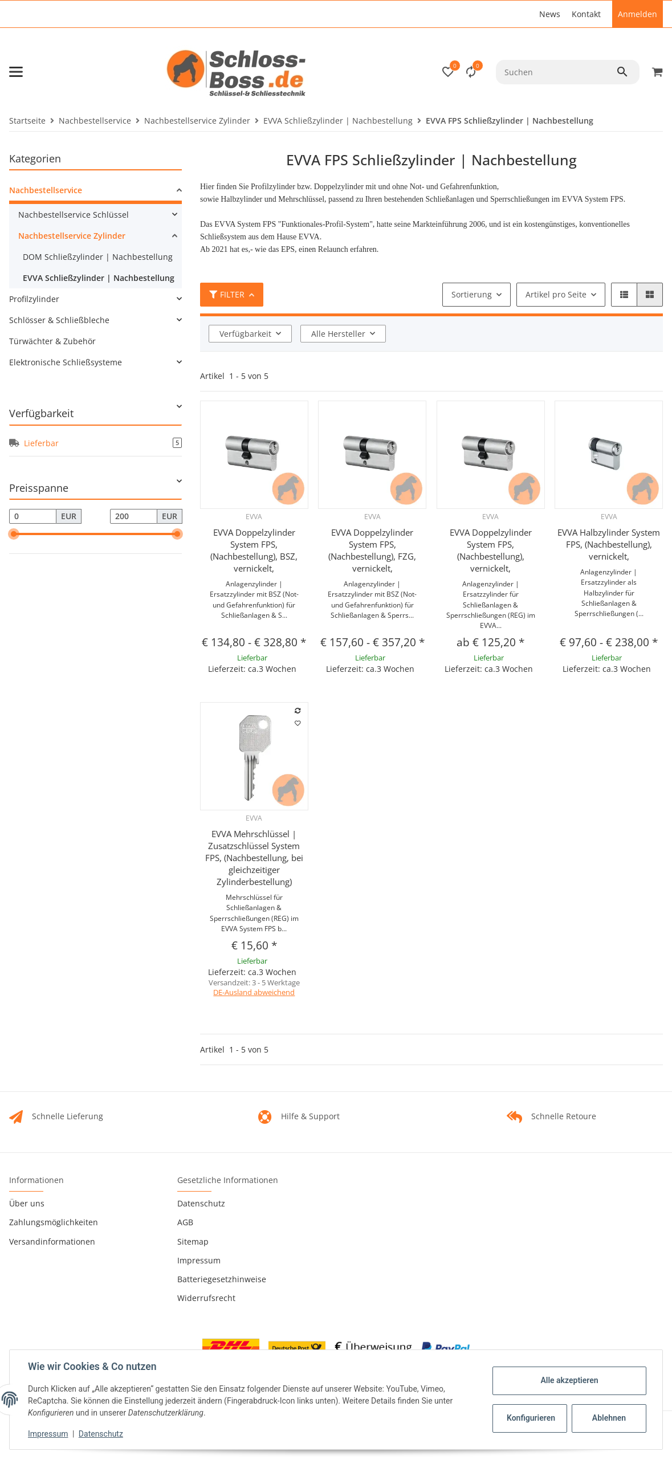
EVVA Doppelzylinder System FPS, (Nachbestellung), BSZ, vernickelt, (254, 550)
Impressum (199, 1260)
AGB (185, 1222)
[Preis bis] (133, 516)
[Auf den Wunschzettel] (297, 723)
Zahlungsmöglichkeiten (53, 1222)
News (549, 14)
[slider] (14, 534)
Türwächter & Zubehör (52, 341)
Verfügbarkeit (245, 333)
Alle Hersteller (338, 333)
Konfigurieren (531, 1417)
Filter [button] (227, 294)
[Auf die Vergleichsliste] (297, 710)
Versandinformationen (52, 1241)
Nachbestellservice (45, 190)
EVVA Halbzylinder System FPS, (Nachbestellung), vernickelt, (608, 544)
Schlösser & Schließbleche (59, 320)
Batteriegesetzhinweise (221, 1279)
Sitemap (193, 1241)
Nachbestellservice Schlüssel (73, 214)
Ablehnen (609, 1417)
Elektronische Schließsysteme (65, 362)
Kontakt (586, 14)
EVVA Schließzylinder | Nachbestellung (98, 277)
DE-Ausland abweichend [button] (254, 992)
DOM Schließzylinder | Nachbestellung (98, 256)
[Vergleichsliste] (471, 71)
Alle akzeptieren (569, 1380)
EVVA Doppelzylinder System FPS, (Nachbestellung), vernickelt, (491, 550)
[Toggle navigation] (16, 72)
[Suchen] (556, 72)
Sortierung (471, 294)
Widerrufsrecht (206, 1297)
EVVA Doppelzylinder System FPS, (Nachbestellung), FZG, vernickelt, (372, 550)
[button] (448, 71)
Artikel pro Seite (556, 294)
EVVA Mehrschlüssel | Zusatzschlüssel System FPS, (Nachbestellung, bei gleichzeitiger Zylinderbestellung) (254, 857)
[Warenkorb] (656, 72)
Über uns (26, 1203)
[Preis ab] (32, 516)
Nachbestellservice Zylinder (71, 235)
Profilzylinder (34, 298)
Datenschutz (201, 1203)
